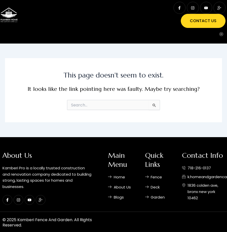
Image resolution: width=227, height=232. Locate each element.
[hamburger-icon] (221, 34)
